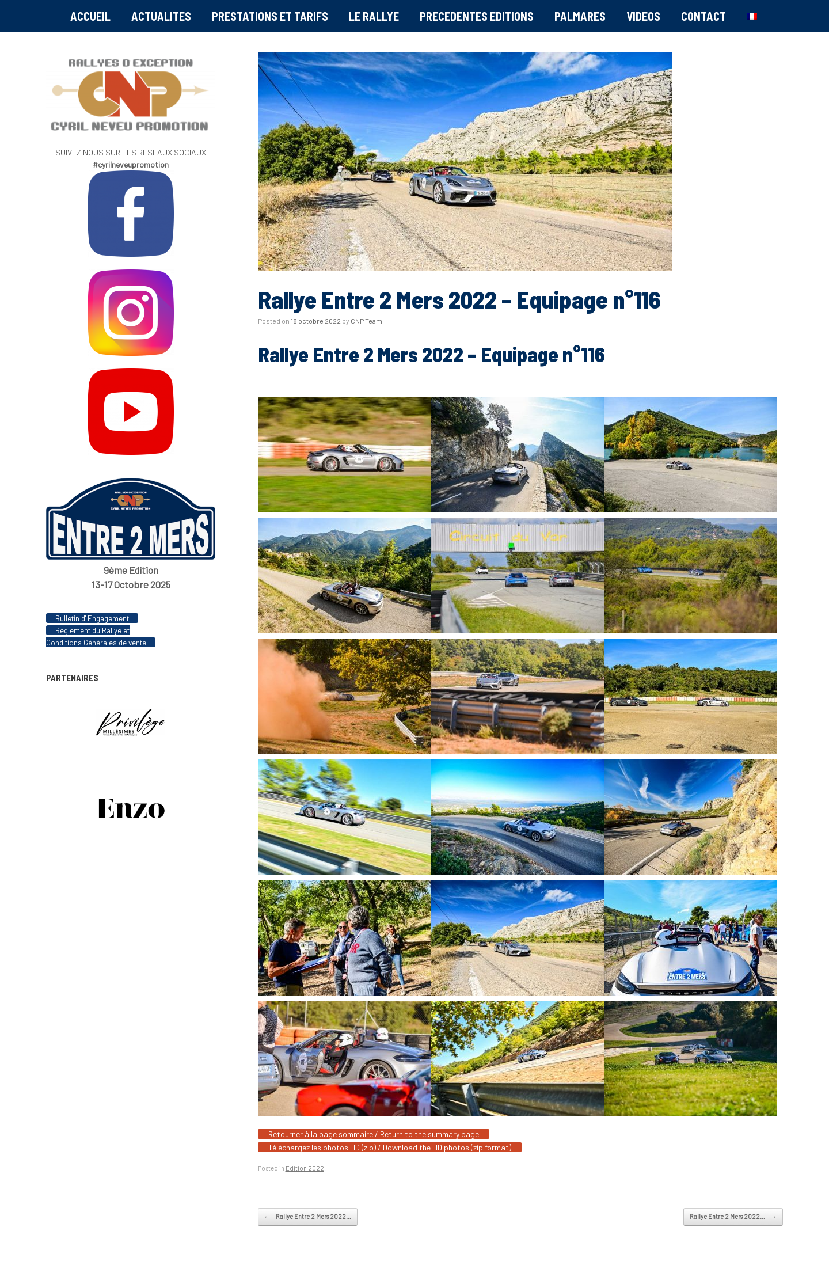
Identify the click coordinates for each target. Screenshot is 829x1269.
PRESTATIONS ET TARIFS (270, 16)
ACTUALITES (161, 16)
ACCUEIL (90, 16)
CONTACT (703, 16)
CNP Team (366, 321)
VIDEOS (643, 16)
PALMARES (580, 16)
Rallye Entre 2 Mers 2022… (307, 1217)
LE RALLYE (374, 16)
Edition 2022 (305, 1168)
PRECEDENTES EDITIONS (477, 16)
